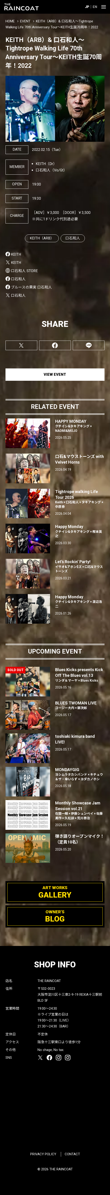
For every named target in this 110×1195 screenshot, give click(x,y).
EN (95, 7)
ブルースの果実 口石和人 (31, 287)
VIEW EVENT (55, 374)
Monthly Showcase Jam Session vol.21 (80, 811)
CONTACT (72, 1154)
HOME (10, 21)
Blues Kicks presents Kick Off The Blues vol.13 (80, 675)
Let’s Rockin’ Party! (80, 566)
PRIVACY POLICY (43, 1154)
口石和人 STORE (24, 271)
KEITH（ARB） (42, 238)
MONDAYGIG (80, 774)
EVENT (25, 21)
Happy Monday (80, 531)
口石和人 (72, 238)
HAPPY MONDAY (80, 426)
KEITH (16, 254)
